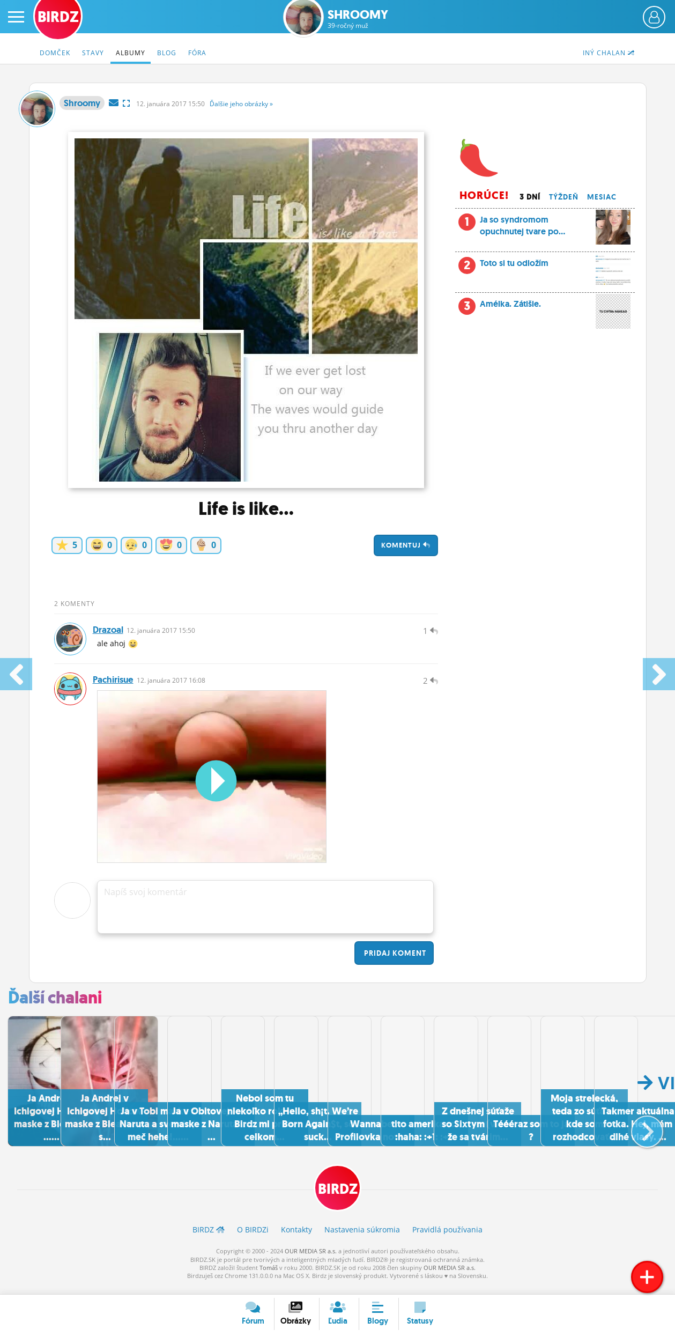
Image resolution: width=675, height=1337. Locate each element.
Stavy (93, 52)
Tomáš (268, 1276)
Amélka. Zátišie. (544, 306)
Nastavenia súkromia (362, 1238)
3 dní (530, 197)
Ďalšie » (241, 103)
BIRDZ (337, 1196)
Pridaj (394, 961)
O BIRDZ (253, 1238)
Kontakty (296, 1238)
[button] (638, 1134)
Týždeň (563, 197)
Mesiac (602, 197)
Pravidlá (447, 1238)
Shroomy (358, 19)
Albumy (130, 52)
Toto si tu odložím (544, 266)
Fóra (197, 52)
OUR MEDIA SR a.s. (311, 1259)
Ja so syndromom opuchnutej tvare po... (544, 228)
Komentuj (406, 545)
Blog (166, 52)
